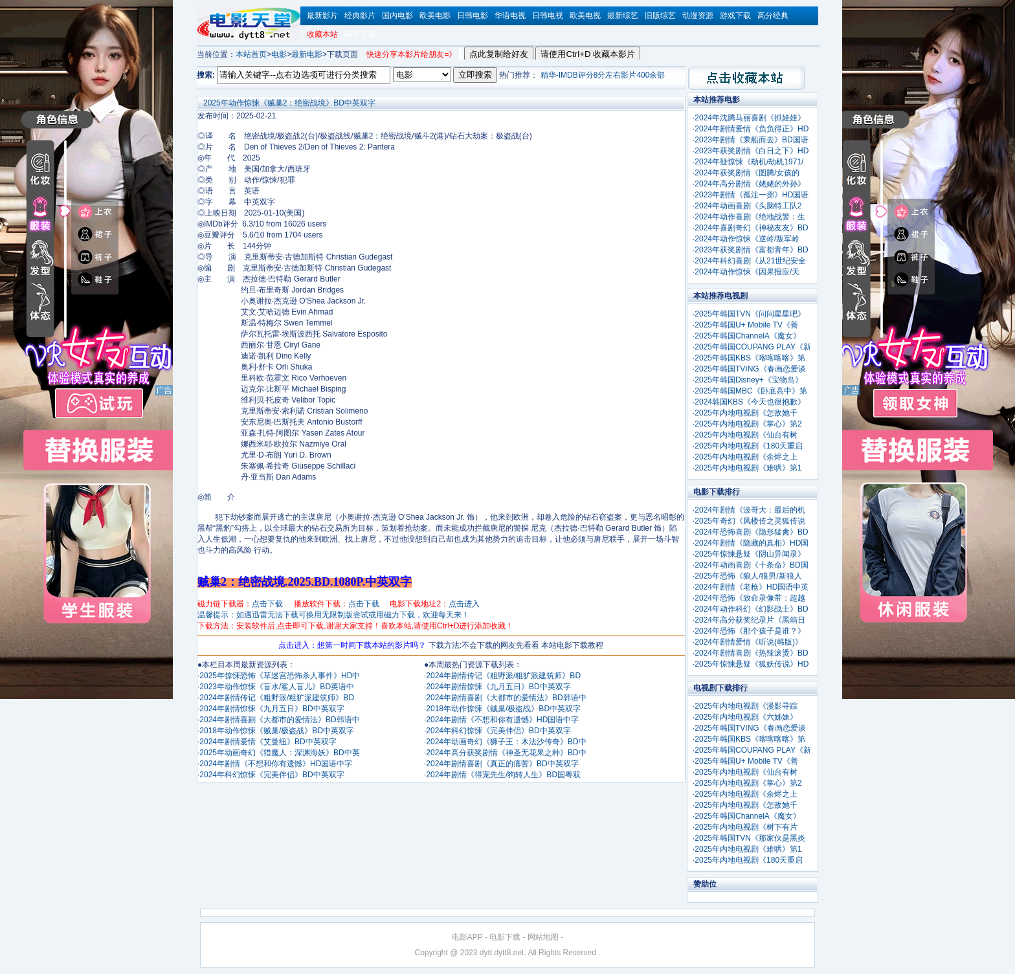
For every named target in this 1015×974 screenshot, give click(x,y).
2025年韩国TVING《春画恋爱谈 (750, 368)
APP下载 (359, 34)
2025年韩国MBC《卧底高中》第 (751, 390)
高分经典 (772, 15)
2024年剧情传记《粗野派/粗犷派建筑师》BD (276, 697)
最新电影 (306, 54)
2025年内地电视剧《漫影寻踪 (746, 706)
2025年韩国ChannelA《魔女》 (747, 335)
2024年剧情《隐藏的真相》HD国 (752, 543)
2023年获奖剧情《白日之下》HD (752, 150)
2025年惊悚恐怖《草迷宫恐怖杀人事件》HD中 (279, 675)
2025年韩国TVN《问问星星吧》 (750, 313)
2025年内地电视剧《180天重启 (749, 445)
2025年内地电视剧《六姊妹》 (746, 717)
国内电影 (397, 15)
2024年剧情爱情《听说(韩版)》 (749, 642)
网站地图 (543, 937)
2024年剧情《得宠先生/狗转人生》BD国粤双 (503, 774)
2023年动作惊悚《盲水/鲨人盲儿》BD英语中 (276, 686)
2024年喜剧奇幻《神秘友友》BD (751, 227)
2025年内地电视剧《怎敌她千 (746, 412)
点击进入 (464, 603)
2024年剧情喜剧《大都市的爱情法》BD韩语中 (279, 719)
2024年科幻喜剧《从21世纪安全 (750, 260)
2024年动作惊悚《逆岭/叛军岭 (747, 238)
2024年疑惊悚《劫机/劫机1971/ (749, 161)
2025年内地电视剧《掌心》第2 (748, 423)
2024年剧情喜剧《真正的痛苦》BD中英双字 (502, 763)
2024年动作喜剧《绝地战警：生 (750, 216)
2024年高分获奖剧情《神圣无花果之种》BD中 (506, 752)
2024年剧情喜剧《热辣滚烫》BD (751, 653)
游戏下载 (735, 15)
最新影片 (322, 15)
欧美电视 (585, 15)
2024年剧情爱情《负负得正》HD (752, 128)
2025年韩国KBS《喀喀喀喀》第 (750, 357)
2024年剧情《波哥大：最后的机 (750, 510)
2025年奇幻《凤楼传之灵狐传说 (750, 521)
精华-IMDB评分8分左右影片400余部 (603, 75)
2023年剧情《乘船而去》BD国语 (751, 139)
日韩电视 (547, 15)
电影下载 (504, 937)
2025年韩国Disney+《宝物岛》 (748, 379)
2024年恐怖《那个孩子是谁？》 (750, 631)
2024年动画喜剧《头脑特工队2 (748, 205)
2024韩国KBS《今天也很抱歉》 (750, 401)
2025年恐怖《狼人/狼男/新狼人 (748, 576)
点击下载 (267, 603)
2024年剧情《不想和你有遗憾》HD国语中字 (275, 763)
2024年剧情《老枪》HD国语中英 (752, 587)
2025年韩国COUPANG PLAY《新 (753, 346)
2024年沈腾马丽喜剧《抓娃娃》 (750, 117)
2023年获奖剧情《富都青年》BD (751, 249)
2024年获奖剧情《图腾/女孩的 (747, 172)
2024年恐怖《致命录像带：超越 (750, 598)
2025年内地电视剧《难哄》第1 (748, 467)
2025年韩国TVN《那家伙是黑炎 (750, 838)
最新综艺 (622, 15)
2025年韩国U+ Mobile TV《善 (746, 324)
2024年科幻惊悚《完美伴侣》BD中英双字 (271, 774)
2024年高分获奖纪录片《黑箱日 (750, 620)
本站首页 (251, 54)
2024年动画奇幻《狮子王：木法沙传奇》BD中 (506, 741)
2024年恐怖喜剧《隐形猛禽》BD (751, 532)
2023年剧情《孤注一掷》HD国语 (752, 194)
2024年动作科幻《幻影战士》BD (751, 609)
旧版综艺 (660, 15)
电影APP (467, 937)
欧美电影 (435, 15)
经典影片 (359, 15)
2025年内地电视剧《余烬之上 (746, 456)
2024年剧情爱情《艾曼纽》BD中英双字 (267, 741)
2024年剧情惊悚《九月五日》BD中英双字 (271, 708)
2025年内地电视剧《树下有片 (746, 827)
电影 (279, 54)
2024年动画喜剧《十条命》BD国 (751, 565)
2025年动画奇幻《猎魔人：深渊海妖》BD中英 (279, 752)
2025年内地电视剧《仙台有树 (746, 434)
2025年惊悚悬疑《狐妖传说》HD (752, 664)
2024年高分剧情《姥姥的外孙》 (750, 183)
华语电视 (510, 15)
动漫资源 (697, 15)
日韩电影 (472, 15)
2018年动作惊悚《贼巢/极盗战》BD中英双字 (276, 730)
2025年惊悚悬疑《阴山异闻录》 (750, 554)
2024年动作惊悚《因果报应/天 (747, 271)
